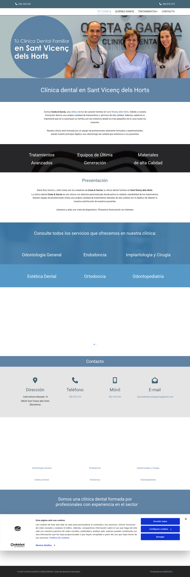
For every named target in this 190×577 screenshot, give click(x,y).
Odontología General (42, 254)
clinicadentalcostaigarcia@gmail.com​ (155, 396)
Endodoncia (94, 254)
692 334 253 (115, 396)
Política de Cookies (145, 535)
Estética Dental (41, 275)
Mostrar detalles (44, 571)
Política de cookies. (60, 564)
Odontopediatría (148, 275)
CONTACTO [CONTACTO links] (168, 11)
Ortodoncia (95, 275)
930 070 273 (169, 4)
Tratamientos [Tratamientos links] (147, 11)
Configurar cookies (160, 555)
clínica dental (77, 111)
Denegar (160, 563)
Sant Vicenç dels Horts (118, 111)
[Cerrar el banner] (186, 545)
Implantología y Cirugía (148, 254)
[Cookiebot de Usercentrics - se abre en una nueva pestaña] (18, 572)
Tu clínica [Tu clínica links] (104, 11)
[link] (146, 11)
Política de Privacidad (146, 531)
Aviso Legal (142, 528)
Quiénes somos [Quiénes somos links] (124, 11)
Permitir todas (160, 548)
